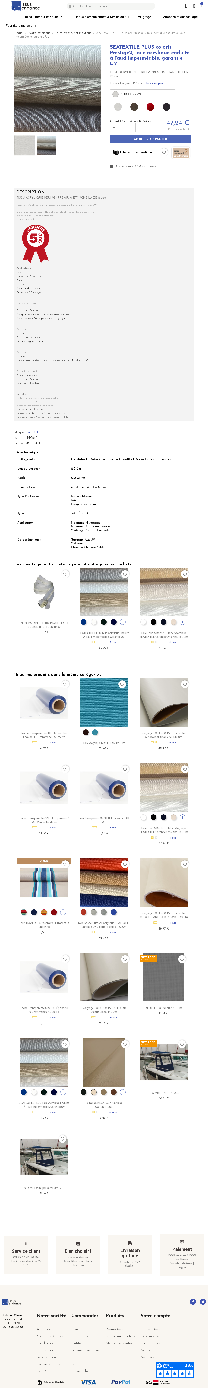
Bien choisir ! (78, 1251)
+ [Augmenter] (146, 127)
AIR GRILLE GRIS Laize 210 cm (163, 1008)
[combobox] (142, 94)
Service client (26, 1251)
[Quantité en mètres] (127, 127)
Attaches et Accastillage (182, 16)
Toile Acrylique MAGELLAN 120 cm (104, 743)
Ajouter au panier (150, 139)
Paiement (182, 1249)
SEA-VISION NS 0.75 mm (164, 1093)
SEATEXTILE (32, 432)
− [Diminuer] (114, 127)
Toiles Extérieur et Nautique (44, 16)
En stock (19, 443)
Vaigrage (146, 16)
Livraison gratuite (130, 1253)
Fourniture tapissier (21, 25)
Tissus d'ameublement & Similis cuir (101, 16)
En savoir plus (154, 83)
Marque (19, 432)
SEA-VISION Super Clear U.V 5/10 (44, 1188)
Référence (20, 438)
